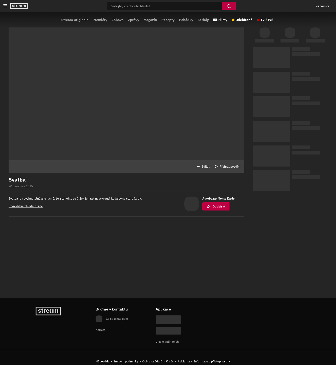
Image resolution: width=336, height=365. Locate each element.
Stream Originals (74, 20)
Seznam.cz (322, 6)
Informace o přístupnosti (211, 361)
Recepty (168, 20)
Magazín (150, 20)
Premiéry (100, 20)
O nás (170, 361)
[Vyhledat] (229, 6)
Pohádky (186, 20)
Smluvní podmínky (125, 361)
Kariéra (101, 330)
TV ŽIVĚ (267, 20)
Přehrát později (229, 166)
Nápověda (103, 361)
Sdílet (206, 166)
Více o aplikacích (167, 342)
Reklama (184, 361)
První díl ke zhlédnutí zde (26, 206)
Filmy (222, 20)
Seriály (203, 20)
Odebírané (244, 20)
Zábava (118, 20)
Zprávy (133, 20)
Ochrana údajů (152, 361)
